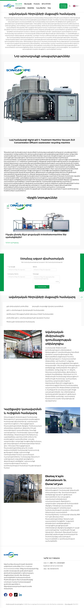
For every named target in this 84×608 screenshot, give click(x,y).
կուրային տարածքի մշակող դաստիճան (47, 306)
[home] (9, 6)
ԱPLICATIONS (46, 4)
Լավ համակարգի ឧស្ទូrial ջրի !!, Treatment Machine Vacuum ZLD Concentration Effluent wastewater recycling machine (42, 141)
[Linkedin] (20, 594)
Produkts (37, 4)
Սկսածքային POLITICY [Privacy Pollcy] (71, 604)
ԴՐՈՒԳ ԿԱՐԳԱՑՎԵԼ (12, 243)
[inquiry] (82, 297)
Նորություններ (20, 8)
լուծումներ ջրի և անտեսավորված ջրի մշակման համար (28, 318)
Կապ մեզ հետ (41, 8)
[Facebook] (5, 594)
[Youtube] (10, 594)
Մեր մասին (28, 4)
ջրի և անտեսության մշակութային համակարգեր (25, 310)
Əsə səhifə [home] (18, 4)
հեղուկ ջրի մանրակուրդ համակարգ (21, 322)
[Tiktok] (16, 594)
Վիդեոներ (30, 8)
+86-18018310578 (53, 569)
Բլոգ (49, 8)
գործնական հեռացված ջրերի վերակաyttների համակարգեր (30, 314)
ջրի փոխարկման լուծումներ (17, 306)
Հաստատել (42, 287)
